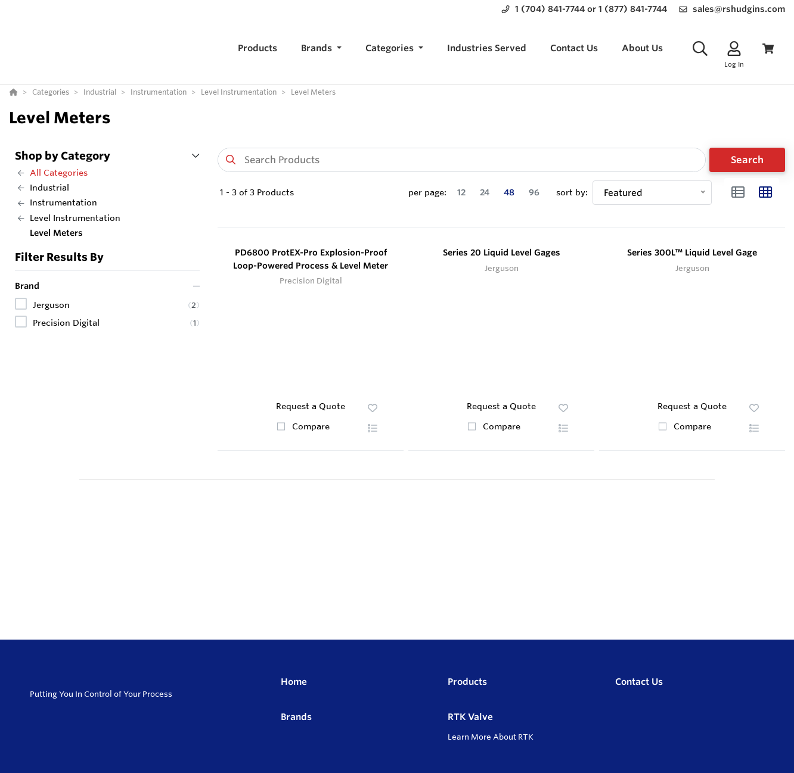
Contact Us (639, 681)
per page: (427, 192)
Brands (296, 716)
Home (294, 681)
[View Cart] (768, 48)
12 (461, 192)
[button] (321, 48)
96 (534, 192)
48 (509, 192)
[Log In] (734, 48)
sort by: (572, 192)
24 (484, 192)
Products (467, 681)
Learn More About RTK (491, 736)
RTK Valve (470, 716)
